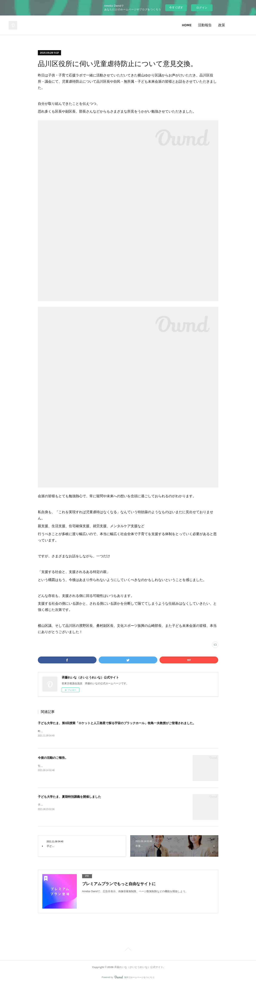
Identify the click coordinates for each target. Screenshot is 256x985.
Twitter (233, 25)
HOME (187, 25)
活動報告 (205, 25)
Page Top (128, 950)
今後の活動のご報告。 (53, 758)
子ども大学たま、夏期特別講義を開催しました (69, 797)
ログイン (201, 7)
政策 (221, 25)
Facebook (246, 25)
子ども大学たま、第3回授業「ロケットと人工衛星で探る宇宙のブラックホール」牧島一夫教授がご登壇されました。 (117, 723)
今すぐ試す (176, 7)
